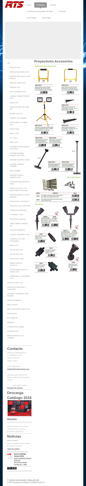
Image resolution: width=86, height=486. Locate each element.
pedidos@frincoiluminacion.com (18, 369)
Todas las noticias (13, 449)
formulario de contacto (15, 388)
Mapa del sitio (33, 480)
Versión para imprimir (17, 480)
